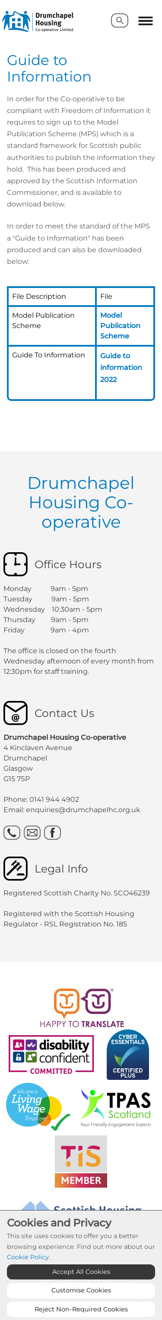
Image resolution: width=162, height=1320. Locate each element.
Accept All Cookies (81, 1288)
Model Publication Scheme (120, 325)
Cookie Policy (28, 1274)
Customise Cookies (81, 1307)
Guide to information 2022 (121, 367)
